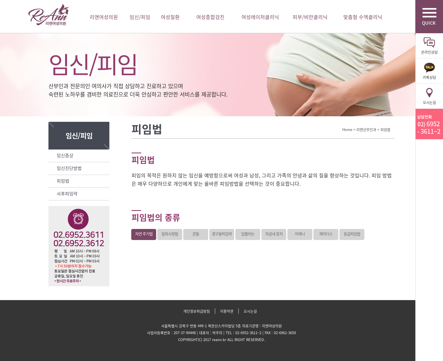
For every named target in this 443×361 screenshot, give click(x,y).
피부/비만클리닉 (310, 17)
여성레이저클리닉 (260, 17)
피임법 (63, 180)
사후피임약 (67, 193)
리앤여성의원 (48, 14)
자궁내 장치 (274, 233)
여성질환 (170, 17)
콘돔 (195, 233)
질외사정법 (169, 233)
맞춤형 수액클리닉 (362, 17)
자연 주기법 (144, 233)
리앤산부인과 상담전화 (429, 124)
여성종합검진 (210, 17)
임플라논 (247, 233)
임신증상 (65, 155)
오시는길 (250, 311)
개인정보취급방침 (196, 311)
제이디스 (326, 233)
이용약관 (226, 311)
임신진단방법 (69, 168)
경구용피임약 (222, 233)
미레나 (300, 233)
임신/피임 (140, 17)
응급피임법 (352, 233)
